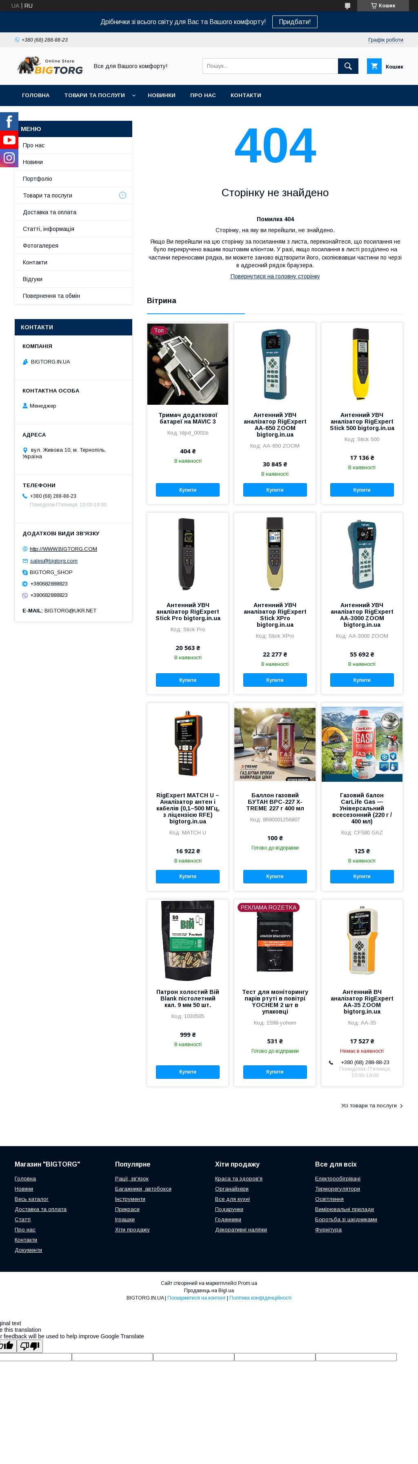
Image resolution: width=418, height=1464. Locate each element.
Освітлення (329, 1199)
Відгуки (32, 279)
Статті (23, 1219)
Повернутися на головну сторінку (275, 276)
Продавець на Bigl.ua (209, 1290)
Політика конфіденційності (260, 1298)
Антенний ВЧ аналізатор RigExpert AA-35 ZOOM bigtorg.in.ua (362, 1002)
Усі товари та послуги (369, 1105)
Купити (187, 490)
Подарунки (229, 1209)
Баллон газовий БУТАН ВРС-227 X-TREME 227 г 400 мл (275, 802)
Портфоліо (37, 178)
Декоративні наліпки (241, 1230)
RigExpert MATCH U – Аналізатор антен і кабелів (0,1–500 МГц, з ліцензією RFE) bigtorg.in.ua (188, 808)
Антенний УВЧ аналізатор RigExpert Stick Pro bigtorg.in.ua (188, 611)
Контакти (246, 95)
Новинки (162, 95)
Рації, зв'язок (132, 1179)
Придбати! (295, 21)
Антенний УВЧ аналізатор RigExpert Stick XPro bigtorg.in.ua (275, 615)
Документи (28, 1250)
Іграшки (125, 1219)
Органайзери (232, 1189)
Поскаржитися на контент (196, 1298)
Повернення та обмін (51, 296)
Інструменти (130, 1199)
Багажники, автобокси (143, 1189)
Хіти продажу (132, 1230)
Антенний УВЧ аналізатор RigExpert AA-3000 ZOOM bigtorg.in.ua (362, 615)
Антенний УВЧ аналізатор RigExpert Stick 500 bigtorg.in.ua (362, 421)
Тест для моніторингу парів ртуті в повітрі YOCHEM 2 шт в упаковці (275, 1002)
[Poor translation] (30, 1346)
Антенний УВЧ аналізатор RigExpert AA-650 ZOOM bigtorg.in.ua (275, 425)
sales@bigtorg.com (54, 561)
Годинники (228, 1219)
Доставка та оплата (49, 212)
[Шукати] (348, 66)
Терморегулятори (337, 1189)
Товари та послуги (94, 95)
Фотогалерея (40, 245)
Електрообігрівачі (337, 1179)
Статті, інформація (48, 229)
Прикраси (127, 1209)
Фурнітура (328, 1230)
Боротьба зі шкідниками (346, 1219)
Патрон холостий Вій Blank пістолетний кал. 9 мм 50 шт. (187, 998)
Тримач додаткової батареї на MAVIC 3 (188, 418)
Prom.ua (247, 1283)
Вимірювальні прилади (344, 1209)
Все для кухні (232, 1199)
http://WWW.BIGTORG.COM (63, 549)
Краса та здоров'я (238, 1179)
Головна (35, 95)
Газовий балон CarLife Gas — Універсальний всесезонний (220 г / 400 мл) (362, 808)
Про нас (203, 95)
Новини (33, 162)
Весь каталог (32, 1199)
